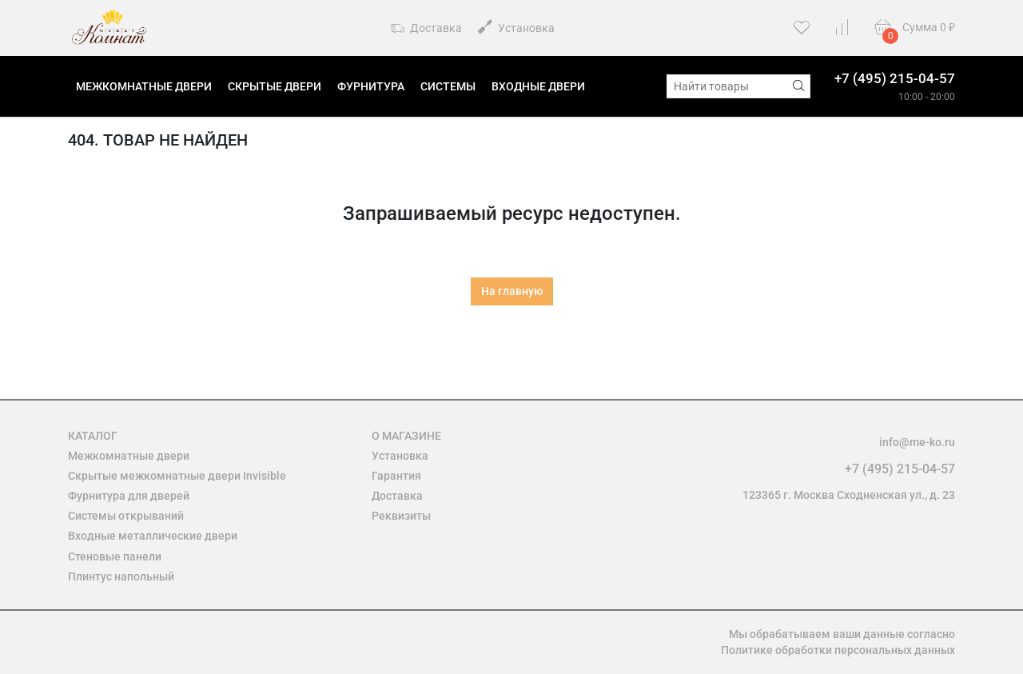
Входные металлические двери (152, 535)
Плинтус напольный (121, 576)
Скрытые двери (274, 86)
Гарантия (396, 475)
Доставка (426, 29)
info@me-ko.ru (917, 442)
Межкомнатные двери (144, 86)
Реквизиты (401, 515)
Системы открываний (126, 515)
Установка (516, 26)
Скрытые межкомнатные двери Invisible (177, 475)
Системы (448, 86)
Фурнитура (370, 86)
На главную (512, 291)
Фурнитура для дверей (128, 495)
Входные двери (538, 86)
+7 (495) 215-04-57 (894, 78)
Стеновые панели (114, 556)
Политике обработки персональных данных (838, 650)
